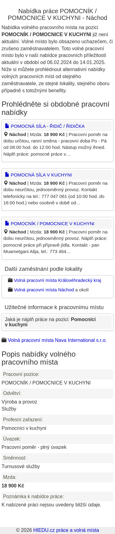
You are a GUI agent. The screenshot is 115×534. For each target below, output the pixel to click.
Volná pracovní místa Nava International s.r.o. (57, 340)
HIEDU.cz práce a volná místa (66, 530)
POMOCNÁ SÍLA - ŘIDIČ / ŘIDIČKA (45, 126)
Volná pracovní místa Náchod (44, 289)
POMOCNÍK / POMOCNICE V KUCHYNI (49, 223)
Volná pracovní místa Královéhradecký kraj (57, 280)
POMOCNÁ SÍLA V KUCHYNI (38, 174)
